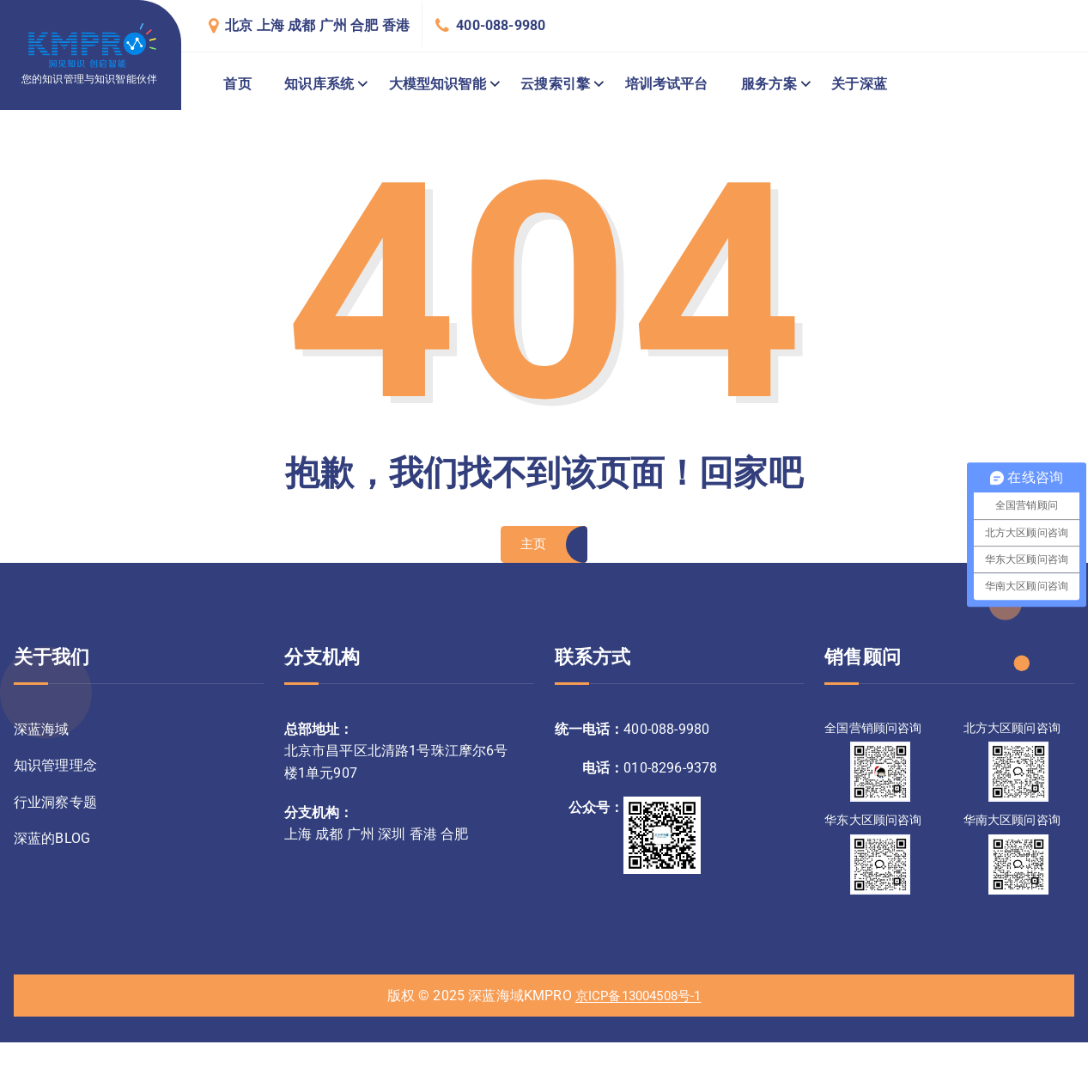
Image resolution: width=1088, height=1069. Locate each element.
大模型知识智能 (437, 84)
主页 (533, 547)
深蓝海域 (42, 733)
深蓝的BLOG (52, 846)
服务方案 (769, 84)
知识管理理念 (55, 771)
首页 (237, 84)
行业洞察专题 (55, 808)
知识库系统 (319, 84)
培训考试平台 (666, 84)
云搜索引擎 (555, 84)
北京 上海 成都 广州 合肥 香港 (317, 25)
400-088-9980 (500, 25)
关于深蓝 (859, 84)
